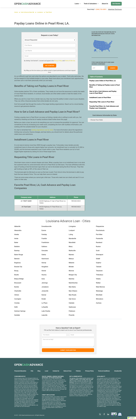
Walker (98, 283)
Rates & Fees (67, 371)
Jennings (45, 283)
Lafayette (45, 307)
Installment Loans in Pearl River (100, 97)
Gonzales (45, 250)
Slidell (98, 259)
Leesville (44, 315)
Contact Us (56, 371)
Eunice (44, 230)
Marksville (72, 250)
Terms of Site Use (70, 60)
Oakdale (71, 303)
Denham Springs (19, 311)
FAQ (32, 371)
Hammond (45, 259)
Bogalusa (17, 263)
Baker (16, 242)
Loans (78, 4)
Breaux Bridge (19, 279)
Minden (71, 267)
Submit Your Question (68, 350)
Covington (17, 299)
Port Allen (99, 234)
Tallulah (98, 267)
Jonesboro (45, 287)
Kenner (44, 295)
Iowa (43, 279)
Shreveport (99, 255)
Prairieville (99, 238)
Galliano (44, 246)
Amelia (16, 234)
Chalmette (17, 291)
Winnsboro (99, 299)
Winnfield (99, 295)
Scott (97, 250)
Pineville (71, 315)
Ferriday (44, 234)
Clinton (16, 295)
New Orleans (73, 291)
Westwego (99, 291)
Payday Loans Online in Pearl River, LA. (102, 81)
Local (46, 371)
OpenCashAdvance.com (28, 415)
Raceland (99, 242)
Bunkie (16, 287)
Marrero (71, 255)
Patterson (72, 311)
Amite (16, 238)
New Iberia (72, 287)
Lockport (72, 230)
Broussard (17, 283)
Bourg (16, 271)
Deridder (17, 315)
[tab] (105, 120)
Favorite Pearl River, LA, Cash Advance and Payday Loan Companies (104, 107)
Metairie (71, 263)
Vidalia (98, 279)
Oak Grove (72, 299)
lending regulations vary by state (42, 130)
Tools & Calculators (91, 4)
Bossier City (18, 267)
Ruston (98, 246)
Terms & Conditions (104, 371)
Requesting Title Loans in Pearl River (101, 102)
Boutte (16, 275)
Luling (71, 234)
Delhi (16, 307)
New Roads (72, 295)
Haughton (45, 267)
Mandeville (72, 238)
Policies (78, 371)
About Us (105, 4)
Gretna (44, 255)
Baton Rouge (18, 255)
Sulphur (98, 263)
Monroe (71, 271)
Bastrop (16, 250)
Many (71, 246)
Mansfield (72, 242)
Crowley (17, 303)
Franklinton (45, 242)
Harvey (44, 263)
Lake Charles (46, 311)
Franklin (44, 238)
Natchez (71, 279)
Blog (39, 371)
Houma (44, 275)
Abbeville (17, 226)
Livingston (72, 226)
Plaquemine (100, 226)
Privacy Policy (58, 60)
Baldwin (17, 246)
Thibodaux (99, 275)
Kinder (44, 299)
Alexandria (17, 230)
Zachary (98, 303)
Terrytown (99, 271)
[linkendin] (108, 414)
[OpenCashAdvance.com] (27, 4)
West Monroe (100, 287)
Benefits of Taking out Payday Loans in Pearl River (104, 86)
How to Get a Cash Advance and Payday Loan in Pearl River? (102, 92)
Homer (44, 271)
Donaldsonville (46, 226)
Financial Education (20, 371)
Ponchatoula (100, 230)
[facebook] (104, 414)
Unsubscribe (118, 371)
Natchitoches (73, 283)
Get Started (116, 4)
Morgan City (73, 275)
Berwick (16, 259)
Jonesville (45, 291)
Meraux (71, 259)
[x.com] (100, 414)
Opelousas (72, 307)
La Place (44, 303)
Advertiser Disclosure (115, 9)
